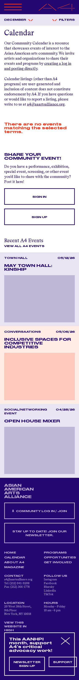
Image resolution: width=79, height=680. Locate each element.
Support (62, 662)
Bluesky (49, 586)
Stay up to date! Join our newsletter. (39, 533)
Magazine (14, 567)
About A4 (14, 562)
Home (10, 552)
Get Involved (58, 562)
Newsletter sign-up (26, 664)
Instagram (50, 579)
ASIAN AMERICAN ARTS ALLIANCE (19, 491)
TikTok (48, 594)
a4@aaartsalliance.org (46, 104)
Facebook (50, 583)
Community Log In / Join (39, 511)
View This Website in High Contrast (15, 628)
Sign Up (39, 217)
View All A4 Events (24, 246)
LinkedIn (50, 590)
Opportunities (60, 557)
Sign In (39, 197)
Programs (55, 552)
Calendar (14, 557)
